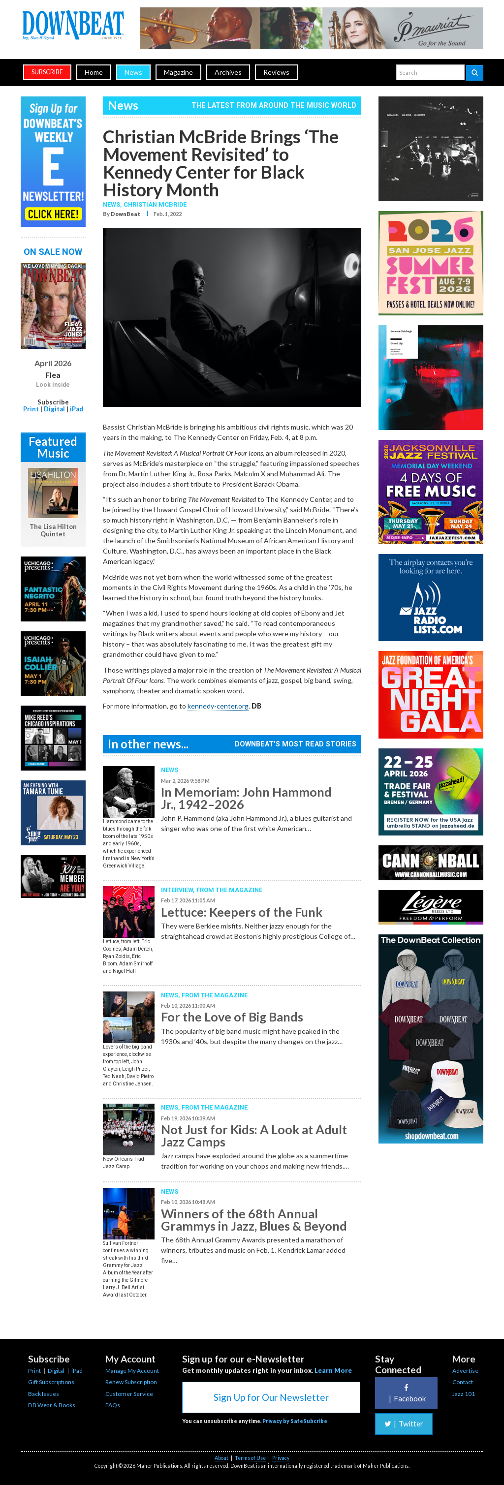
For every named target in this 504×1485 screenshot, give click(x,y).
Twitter (403, 1423)
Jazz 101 (463, 1393)
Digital (54, 409)
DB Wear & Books (51, 1405)
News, (113, 204)
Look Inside (53, 384)
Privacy (280, 1458)
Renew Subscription (131, 1382)
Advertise (465, 1370)
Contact (462, 1382)
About (221, 1458)
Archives (228, 72)
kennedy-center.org (218, 706)
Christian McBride (155, 204)
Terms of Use (250, 1458)
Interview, (178, 890)
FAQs (112, 1405)
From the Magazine (229, 890)
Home (94, 72)
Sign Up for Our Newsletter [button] (271, 1397)
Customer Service (129, 1393)
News (133, 72)
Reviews (276, 72)
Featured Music (53, 447)
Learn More (333, 1370)
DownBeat (125, 214)
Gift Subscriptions (51, 1382)
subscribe (47, 72)
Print (31, 409)
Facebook (406, 1393)
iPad (76, 409)
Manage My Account (132, 1370)
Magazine (178, 72)
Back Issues (43, 1393)
